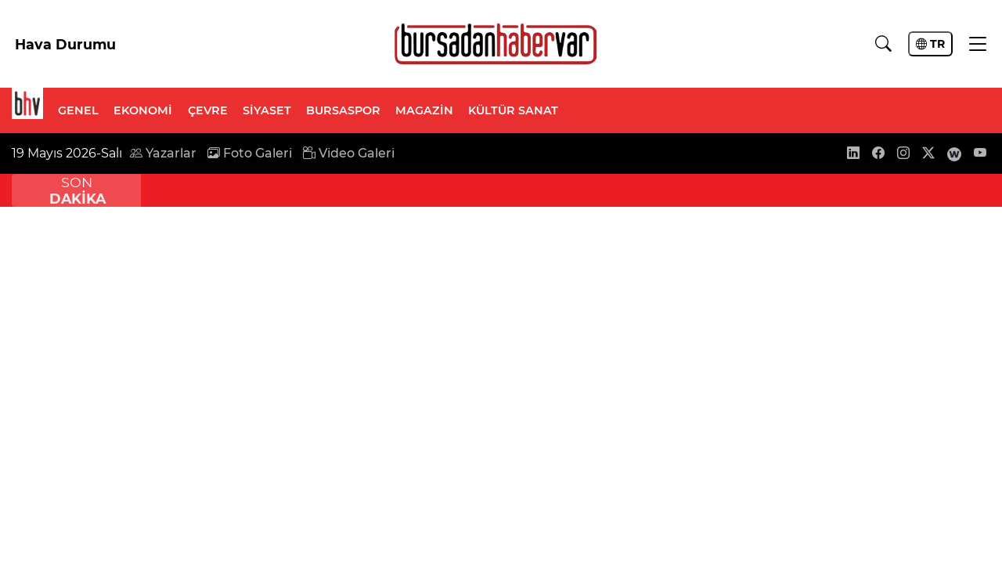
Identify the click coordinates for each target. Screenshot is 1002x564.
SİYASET (267, 110)
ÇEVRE (208, 110)
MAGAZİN (424, 110)
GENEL (78, 110)
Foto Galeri (249, 153)
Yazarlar (163, 153)
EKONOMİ (143, 110)
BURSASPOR (343, 110)
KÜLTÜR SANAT (513, 110)
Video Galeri (349, 153)
